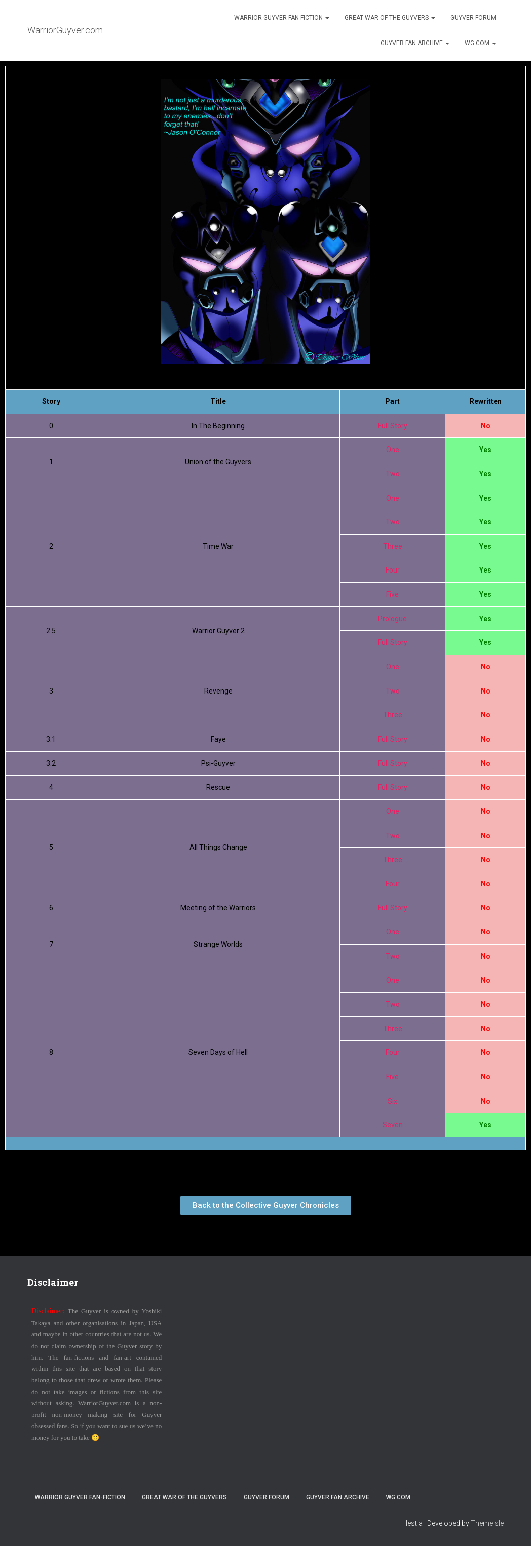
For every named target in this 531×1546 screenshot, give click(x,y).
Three (392, 546)
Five (392, 594)
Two (393, 474)
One (392, 449)
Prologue (392, 619)
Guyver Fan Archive (415, 43)
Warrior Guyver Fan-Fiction (281, 17)
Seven (393, 1125)
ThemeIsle (487, 1523)
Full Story (392, 426)
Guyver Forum (473, 17)
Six (392, 1101)
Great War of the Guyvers (390, 17)
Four (393, 570)
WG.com (480, 43)
